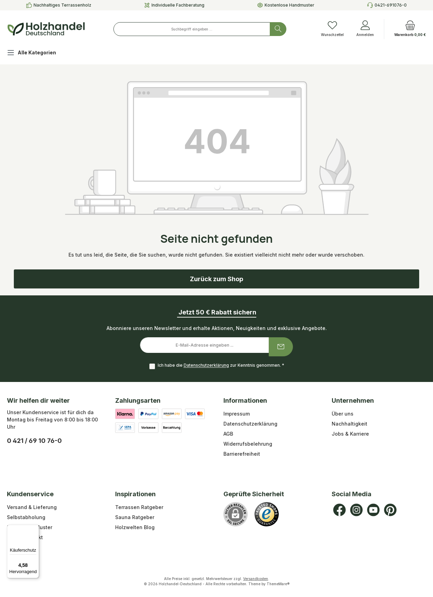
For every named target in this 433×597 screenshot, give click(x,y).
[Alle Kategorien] (37, 53)
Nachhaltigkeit (349, 424)
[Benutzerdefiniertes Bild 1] (267, 514)
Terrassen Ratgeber (139, 507)
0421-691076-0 (391, 5)
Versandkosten (255, 579)
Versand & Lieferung (32, 507)
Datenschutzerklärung (206, 365)
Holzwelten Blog (135, 527)
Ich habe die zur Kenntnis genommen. (221, 365)
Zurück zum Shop (216, 279)
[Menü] (35, 529)
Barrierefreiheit (241, 454)
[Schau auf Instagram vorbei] (356, 510)
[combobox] (191, 29)
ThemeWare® (278, 584)
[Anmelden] (365, 29)
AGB (228, 434)
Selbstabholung (26, 517)
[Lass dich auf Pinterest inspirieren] (390, 510)
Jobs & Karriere (350, 434)
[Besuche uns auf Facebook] (339, 510)
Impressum (236, 414)
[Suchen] (278, 29)
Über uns (342, 414)
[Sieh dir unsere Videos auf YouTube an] (373, 510)
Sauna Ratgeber (134, 517)
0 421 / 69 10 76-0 (34, 440)
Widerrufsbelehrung (247, 444)
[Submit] (281, 346)
